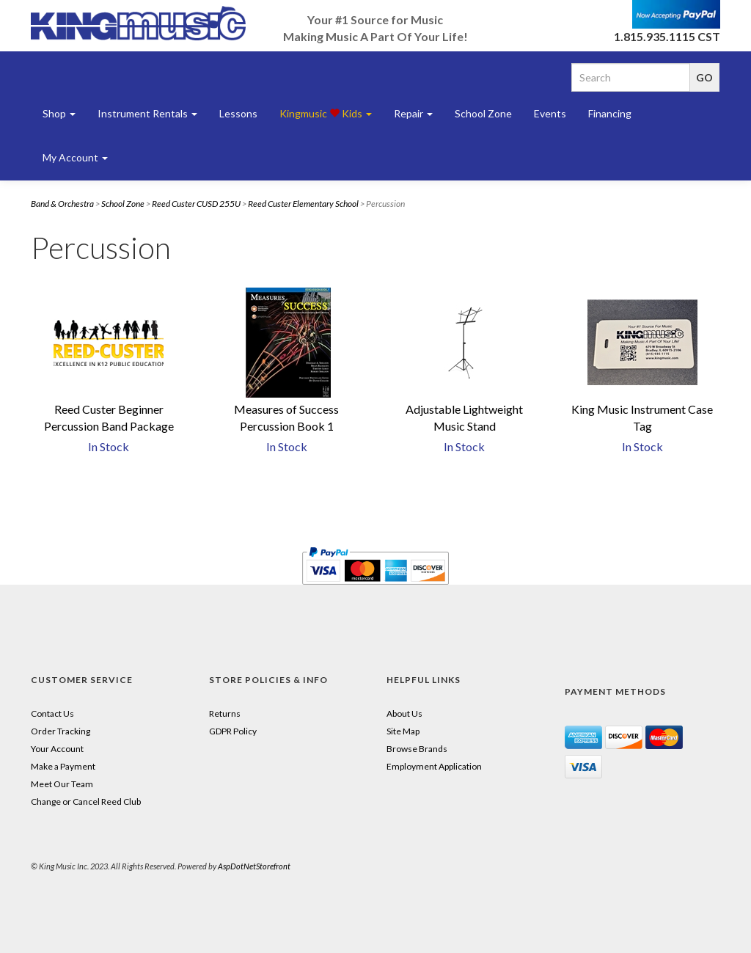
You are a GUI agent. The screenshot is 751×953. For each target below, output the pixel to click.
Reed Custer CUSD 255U (196, 203)
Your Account (57, 748)
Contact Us (52, 713)
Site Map (403, 731)
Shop (59, 113)
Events (550, 113)
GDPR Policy (233, 731)
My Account (75, 157)
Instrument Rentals (147, 113)
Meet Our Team (62, 783)
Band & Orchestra (62, 203)
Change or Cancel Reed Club (86, 801)
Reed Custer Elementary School (303, 203)
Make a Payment (63, 766)
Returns (225, 713)
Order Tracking (60, 731)
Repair (413, 113)
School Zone (483, 113)
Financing (609, 113)
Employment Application (434, 766)
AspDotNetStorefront (254, 866)
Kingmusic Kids (325, 113)
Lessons (238, 113)
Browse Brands (417, 748)
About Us (404, 713)
